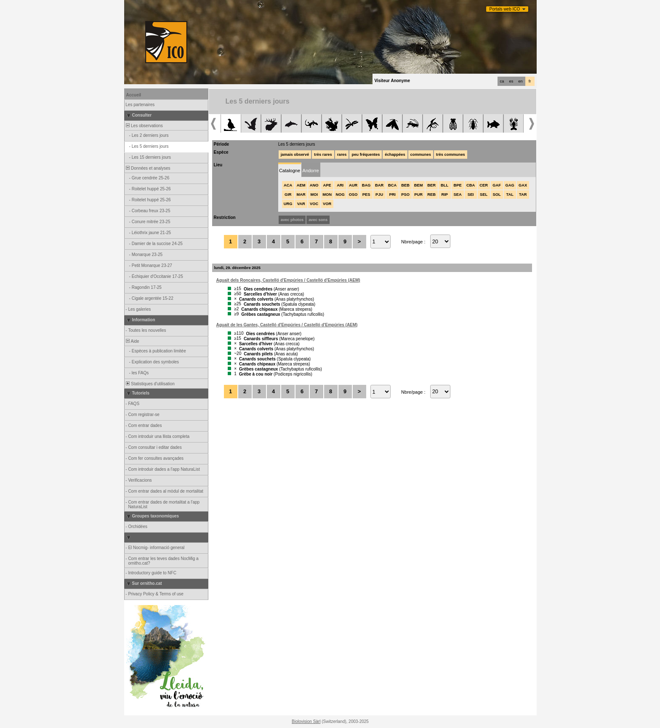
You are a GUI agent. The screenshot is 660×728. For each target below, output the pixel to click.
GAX (523, 185)
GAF (496, 185)
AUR (353, 185)
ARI (340, 185)
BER (431, 185)
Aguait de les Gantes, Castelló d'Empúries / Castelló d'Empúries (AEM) (287, 325)
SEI (471, 194)
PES (366, 194)
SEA (458, 194)
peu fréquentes (365, 154)
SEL (483, 194)
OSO (353, 194)
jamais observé (295, 154)
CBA (470, 185)
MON (327, 194)
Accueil (133, 95)
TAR (523, 194)
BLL (444, 185)
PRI (392, 194)
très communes (450, 154)
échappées (395, 154)
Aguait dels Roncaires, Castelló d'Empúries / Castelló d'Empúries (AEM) (288, 280)
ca (502, 81)
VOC (314, 204)
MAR (301, 194)
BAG (366, 185)
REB (431, 194)
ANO (314, 185)
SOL (497, 194)
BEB (405, 185)
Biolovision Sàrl (306, 721)
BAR (379, 185)
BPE (458, 185)
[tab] (289, 170)
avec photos (292, 220)
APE (327, 185)
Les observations (144, 125)
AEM (301, 185)
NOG (340, 194)
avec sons (318, 220)
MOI (314, 194)
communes (420, 154)
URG (288, 204)
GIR (288, 194)
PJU (379, 194)
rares (342, 154)
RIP (444, 194)
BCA (392, 185)
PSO (405, 194)
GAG (510, 185)
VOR (327, 204)
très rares (323, 154)
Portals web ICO (505, 9)
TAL (509, 194)
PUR (418, 194)
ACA (288, 185)
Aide (132, 341)
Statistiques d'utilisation (150, 383)
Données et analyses (147, 168)
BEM (418, 185)
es (511, 81)
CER (483, 185)
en (520, 81)
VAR (301, 204)
